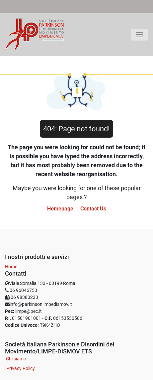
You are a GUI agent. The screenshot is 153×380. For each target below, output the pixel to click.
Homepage (60, 208)
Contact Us (93, 208)
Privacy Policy (20, 368)
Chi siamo (16, 358)
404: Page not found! (76, 129)
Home (11, 266)
